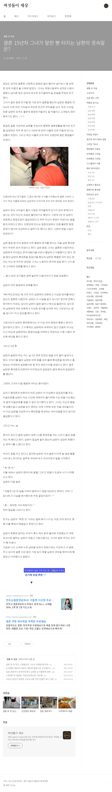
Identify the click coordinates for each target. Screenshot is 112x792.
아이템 (89, 281)
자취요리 (89, 319)
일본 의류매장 (100, 304)
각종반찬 (91, 198)
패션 (105, 319)
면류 (89, 206)
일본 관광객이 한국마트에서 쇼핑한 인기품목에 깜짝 (28, 671)
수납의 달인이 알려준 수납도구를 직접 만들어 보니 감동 (30, 679)
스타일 (96, 292)
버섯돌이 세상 (16, 6)
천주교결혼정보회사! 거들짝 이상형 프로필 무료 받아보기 (30, 600)
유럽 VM (91, 176)
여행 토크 (91, 106)
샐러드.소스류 (93, 217)
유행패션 (89, 285)
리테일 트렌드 (92, 134)
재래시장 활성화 (93, 189)
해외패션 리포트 (93, 148)
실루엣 (96, 307)
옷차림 (103, 311)
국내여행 (91, 129)
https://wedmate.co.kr (17, 595)
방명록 (68, 16)
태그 (16, 16)
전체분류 (90, 83)
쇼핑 (97, 311)
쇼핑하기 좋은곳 (93, 184)
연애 (97, 285)
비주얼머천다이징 (93, 315)
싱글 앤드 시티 (92, 97)
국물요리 (91, 210)
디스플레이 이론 (93, 163)
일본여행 (91, 110)
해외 (89, 234)
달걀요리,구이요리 (95, 202)
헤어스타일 (97, 281)
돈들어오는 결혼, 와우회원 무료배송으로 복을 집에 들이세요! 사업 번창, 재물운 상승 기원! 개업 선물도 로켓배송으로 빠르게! (38, 626)
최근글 (89, 258)
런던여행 (91, 118)
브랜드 (89, 307)
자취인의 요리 (92, 194)
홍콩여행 (91, 114)
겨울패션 (103, 307)
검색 (99, 6)
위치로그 (51, 16)
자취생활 (89, 323)
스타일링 (103, 285)
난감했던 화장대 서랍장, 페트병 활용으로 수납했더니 (28, 668)
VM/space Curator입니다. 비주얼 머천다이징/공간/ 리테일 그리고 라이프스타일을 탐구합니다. (35, 738)
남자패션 (103, 292)
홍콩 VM (91, 180)
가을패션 (89, 300)
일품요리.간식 (93, 221)
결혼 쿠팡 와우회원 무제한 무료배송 (26, 621)
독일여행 (91, 122)
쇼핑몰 (101, 288)
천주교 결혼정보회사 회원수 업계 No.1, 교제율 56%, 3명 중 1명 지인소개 (29, 605)
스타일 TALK (92, 144)
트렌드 (89, 292)
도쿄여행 (89, 296)
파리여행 (91, 126)
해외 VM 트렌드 (93, 168)
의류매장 (98, 323)
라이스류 (91, 213)
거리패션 (89, 326)
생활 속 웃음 (12, 659)
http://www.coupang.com (19, 617)
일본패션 (98, 319)
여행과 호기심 (92, 102)
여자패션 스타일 (93, 158)
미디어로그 (33, 16)
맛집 (88, 226)
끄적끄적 (90, 93)
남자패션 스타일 (93, 153)
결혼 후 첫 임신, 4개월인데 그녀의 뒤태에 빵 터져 (27, 664)
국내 (89, 230)
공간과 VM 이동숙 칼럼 (96, 139)
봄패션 (97, 326)
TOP (106, 782)
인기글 (98, 258)
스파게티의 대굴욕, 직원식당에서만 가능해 (24, 675)
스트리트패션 (91, 288)
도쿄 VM (91, 172)
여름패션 (89, 311)
